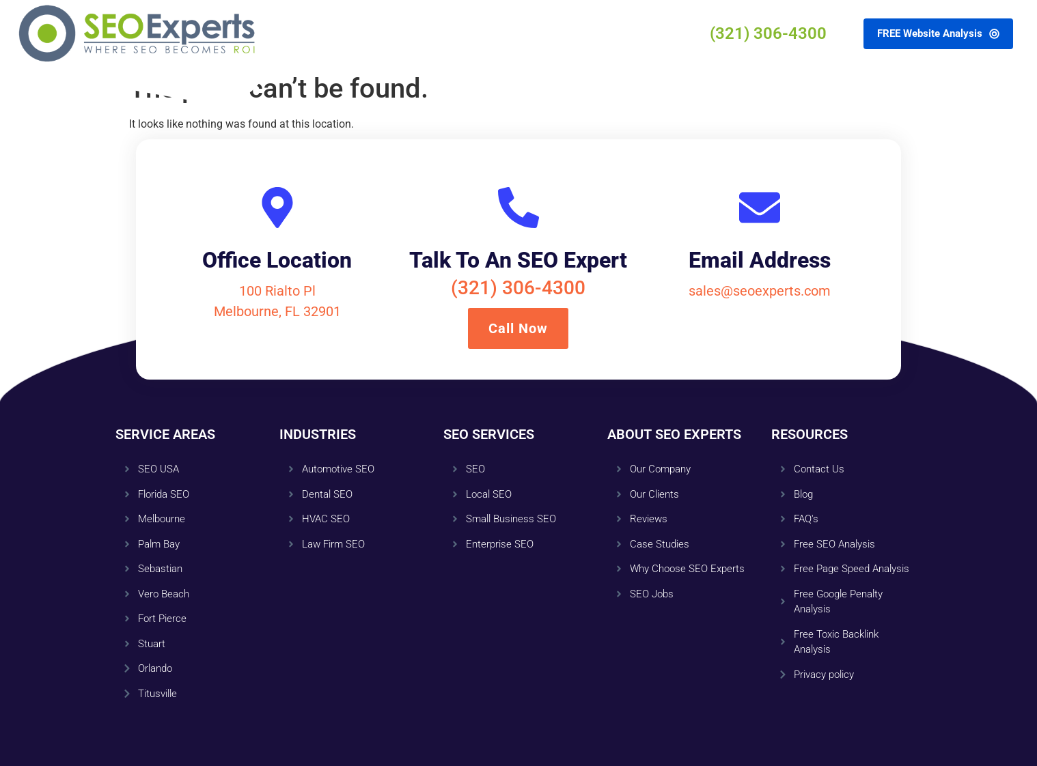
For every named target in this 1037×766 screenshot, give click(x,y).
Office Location (277, 260)
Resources (510, 33)
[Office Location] (277, 207)
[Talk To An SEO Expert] (518, 207)
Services (357, 33)
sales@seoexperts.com (760, 291)
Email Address (760, 260)
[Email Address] (759, 207)
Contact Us (592, 33)
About (431, 33)
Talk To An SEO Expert (518, 260)
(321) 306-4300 (518, 287)
